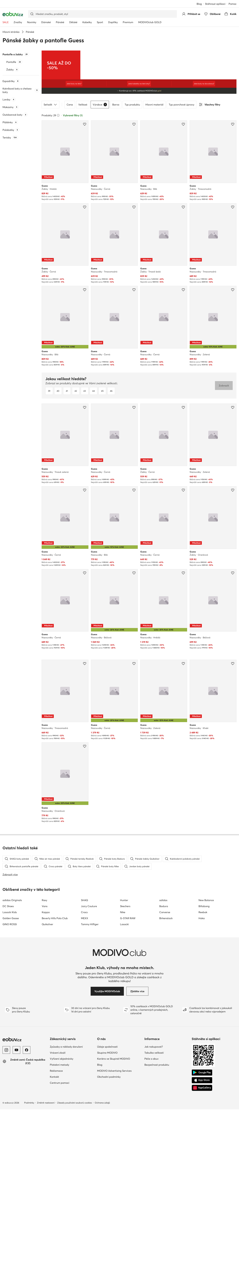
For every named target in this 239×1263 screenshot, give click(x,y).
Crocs (84, 1065)
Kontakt (54, 1230)
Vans (44, 1059)
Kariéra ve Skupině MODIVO (113, 1212)
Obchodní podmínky (109, 1230)
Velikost (82, 104)
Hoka (202, 1071)
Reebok (203, 1065)
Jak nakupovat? (153, 1200)
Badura (163, 1059)
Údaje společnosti (107, 1200)
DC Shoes (8, 1059)
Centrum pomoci (59, 1236)
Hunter (124, 1053)
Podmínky (29, 1256)
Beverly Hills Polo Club (55, 1071)
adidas (163, 1053)
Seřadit (50, 104)
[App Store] (202, 1234)
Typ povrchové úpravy (181, 104)
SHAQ (84, 1053)
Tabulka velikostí (154, 1206)
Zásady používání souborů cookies (74, 1256)
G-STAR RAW (127, 1071)
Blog (199, 3)
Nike (122, 1065)
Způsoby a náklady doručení (66, 1200)
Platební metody (59, 1218)
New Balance (206, 1053)
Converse (164, 1065)
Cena (70, 104)
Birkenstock (166, 1071)
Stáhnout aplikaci (215, 3)
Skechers (125, 1059)
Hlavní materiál (154, 104)
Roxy (44, 1053)
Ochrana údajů (102, 1256)
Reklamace (56, 1224)
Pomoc (232, 3)
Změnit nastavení (45, 1256)
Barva (115, 104)
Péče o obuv (151, 1212)
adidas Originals (12, 1053)
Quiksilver (47, 1077)
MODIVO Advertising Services (114, 1224)
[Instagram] (6, 1203)
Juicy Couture (89, 1059)
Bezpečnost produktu (156, 1218)
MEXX (84, 1071)
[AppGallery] (202, 1241)
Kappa (46, 1065)
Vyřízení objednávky (61, 1212)
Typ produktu (132, 104)
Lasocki (124, 1077)
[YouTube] (16, 1203)
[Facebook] (26, 1203)
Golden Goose (11, 1071)
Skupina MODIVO (107, 1206)
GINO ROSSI (10, 1077)
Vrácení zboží (57, 1206)
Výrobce (100, 104)
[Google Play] (202, 1226)
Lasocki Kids (10, 1065)
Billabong (204, 1059)
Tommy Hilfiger (90, 1077)
